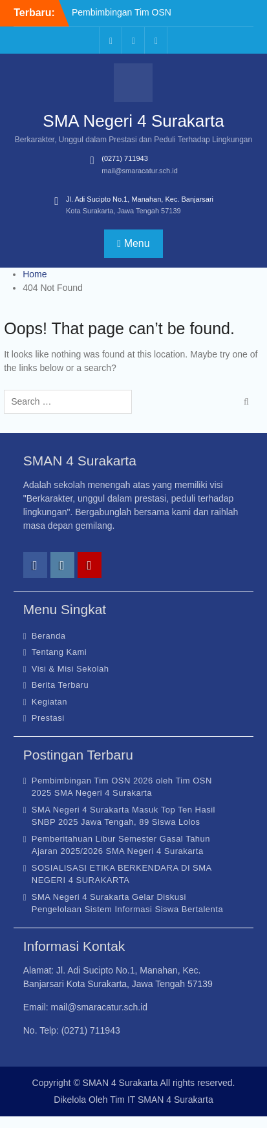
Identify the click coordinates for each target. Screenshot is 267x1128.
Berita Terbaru (60, 685)
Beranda (49, 636)
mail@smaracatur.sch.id (139, 171)
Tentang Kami (59, 652)
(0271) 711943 (124, 158)
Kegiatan (49, 702)
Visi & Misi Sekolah (70, 669)
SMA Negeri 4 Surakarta (133, 121)
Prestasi (48, 718)
